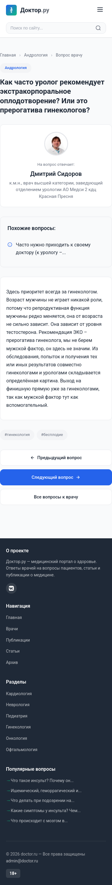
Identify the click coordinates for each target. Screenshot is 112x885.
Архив (12, 662)
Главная (8, 55)
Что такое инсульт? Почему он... (42, 780)
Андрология (35, 55)
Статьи (13, 651)
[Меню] (100, 10)
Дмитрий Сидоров (56, 173)
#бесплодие (52, 434)
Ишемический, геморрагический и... (46, 790)
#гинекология (17, 434)
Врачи (12, 628)
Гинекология (18, 727)
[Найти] (98, 28)
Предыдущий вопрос (56, 457)
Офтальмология (21, 749)
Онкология (16, 738)
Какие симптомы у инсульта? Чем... (46, 810)
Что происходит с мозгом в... (39, 820)
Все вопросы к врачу (56, 497)
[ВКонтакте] (11, 588)
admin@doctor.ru (22, 861)
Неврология (18, 704)
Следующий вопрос (56, 477)
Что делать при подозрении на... (42, 800)
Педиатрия (16, 716)
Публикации (18, 640)
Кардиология (19, 693)
